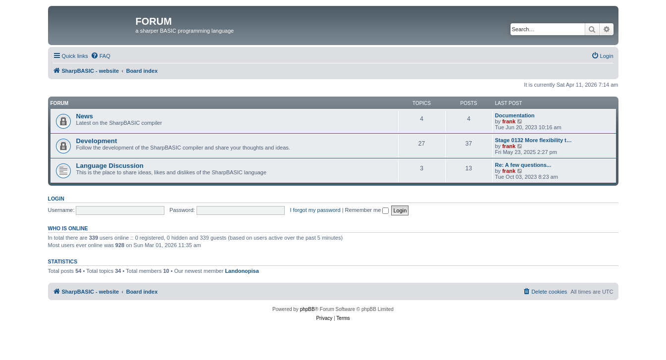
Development (96, 141)
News (84, 116)
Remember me (367, 210)
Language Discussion (110, 165)
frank (508, 121)
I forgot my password (315, 210)
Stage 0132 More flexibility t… (533, 140)
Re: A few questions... (523, 165)
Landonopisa (241, 271)
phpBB (307, 309)
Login (56, 199)
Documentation (515, 115)
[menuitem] (100, 56)
